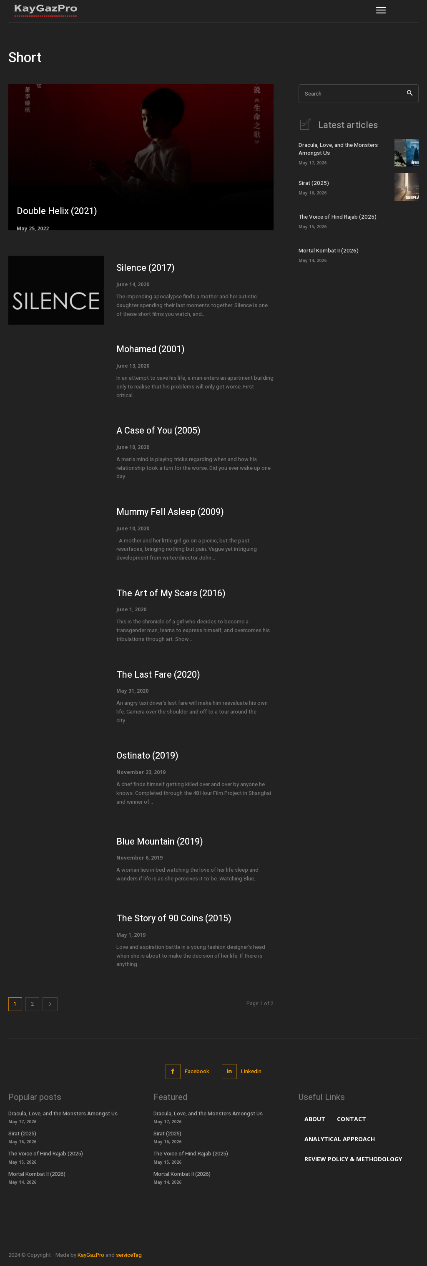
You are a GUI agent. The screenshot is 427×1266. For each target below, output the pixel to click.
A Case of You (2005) (159, 430)
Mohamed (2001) (151, 349)
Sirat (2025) (313, 183)
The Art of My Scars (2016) (172, 593)
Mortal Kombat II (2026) (327, 251)
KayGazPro (91, 1255)
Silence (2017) (145, 268)
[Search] (410, 93)
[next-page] (50, 1004)
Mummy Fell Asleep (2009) (171, 512)
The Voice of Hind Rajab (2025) (336, 217)
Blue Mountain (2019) (160, 841)
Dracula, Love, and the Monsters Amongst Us (337, 149)
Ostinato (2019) (148, 755)
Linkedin (251, 1071)
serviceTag (129, 1255)
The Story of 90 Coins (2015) (174, 918)
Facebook (197, 1071)
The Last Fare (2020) (158, 674)
